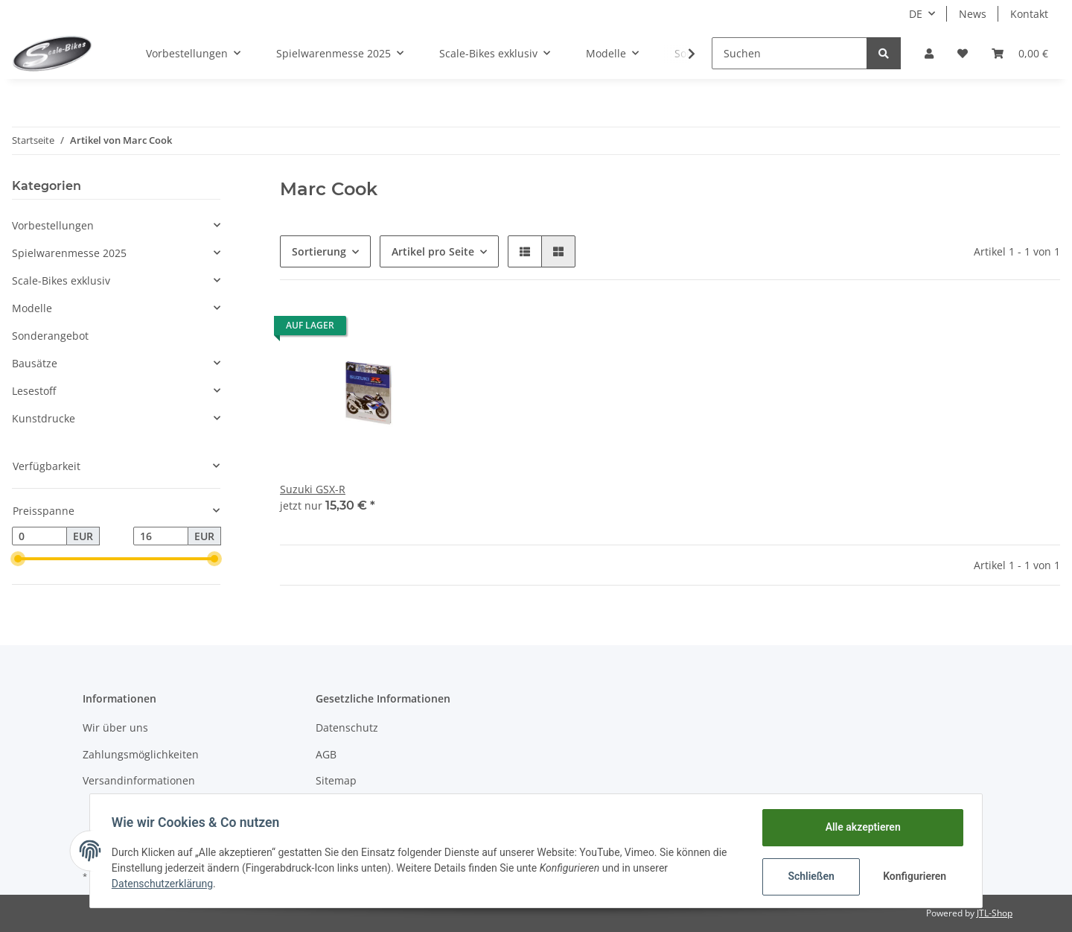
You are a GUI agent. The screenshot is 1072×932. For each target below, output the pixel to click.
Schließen (808, 876)
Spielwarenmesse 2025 (69, 253)
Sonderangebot (50, 336)
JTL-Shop (994, 913)
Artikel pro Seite (433, 251)
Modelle (32, 308)
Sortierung (319, 251)
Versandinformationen (139, 780)
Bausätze (34, 363)
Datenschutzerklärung (164, 884)
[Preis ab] (39, 536)
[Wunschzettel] (962, 53)
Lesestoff (34, 391)
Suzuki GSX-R (312, 489)
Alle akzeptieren (860, 827)
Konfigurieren (913, 876)
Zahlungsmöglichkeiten (141, 754)
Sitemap (336, 780)
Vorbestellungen (53, 225)
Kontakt (1029, 14)
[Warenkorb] (1020, 53)
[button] (929, 53)
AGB (326, 754)
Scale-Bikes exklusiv (61, 280)
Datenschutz (347, 727)
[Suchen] (789, 53)
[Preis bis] (160, 536)
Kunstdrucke (43, 418)
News (972, 14)
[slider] (18, 558)
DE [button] (915, 14)
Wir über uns (115, 727)
